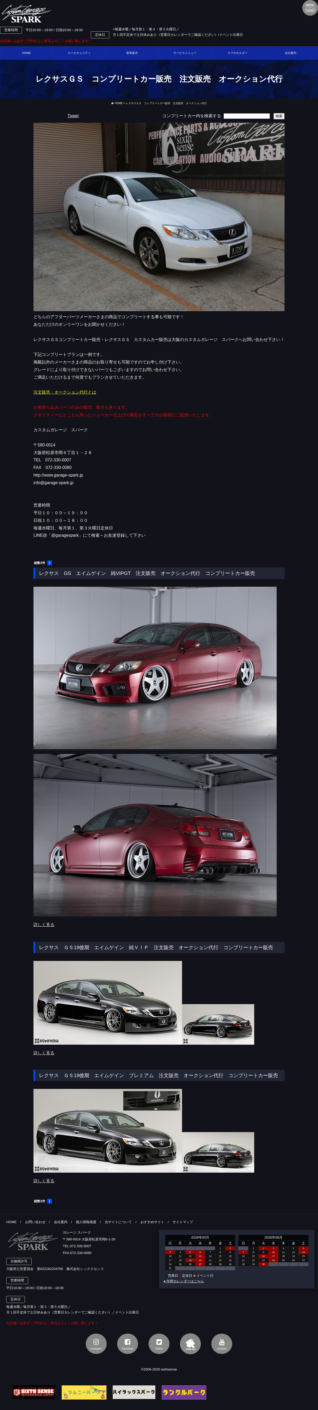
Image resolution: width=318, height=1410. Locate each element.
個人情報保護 (86, 1222)
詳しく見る (43, 924)
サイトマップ (183, 1222)
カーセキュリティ (79, 52)
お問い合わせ (35, 1222)
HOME (26, 52)
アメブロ (190, 1343)
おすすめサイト (152, 1222)
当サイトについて (118, 1222)
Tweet (73, 116)
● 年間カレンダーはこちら (183, 1281)
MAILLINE (310, 7)
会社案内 (60, 1222)
